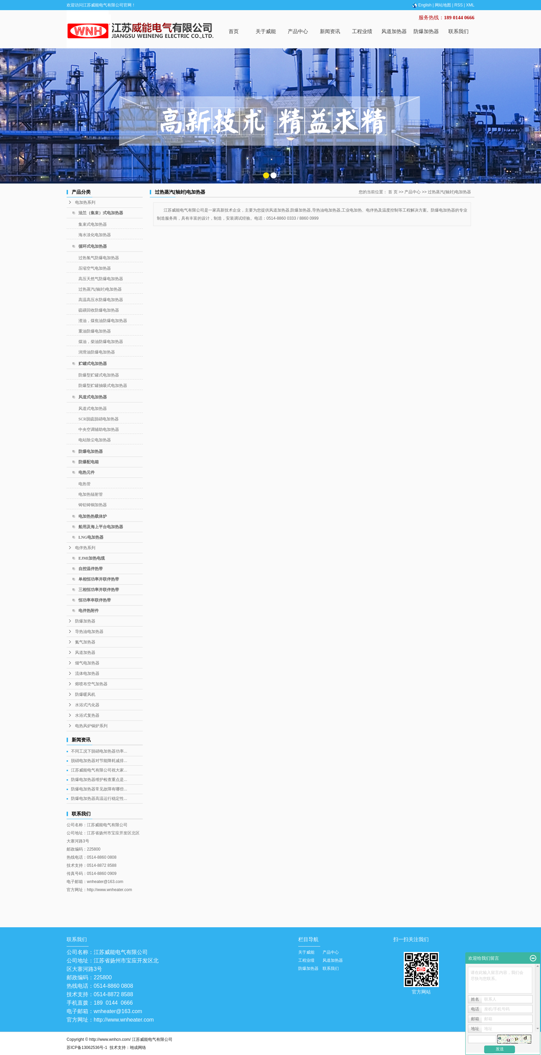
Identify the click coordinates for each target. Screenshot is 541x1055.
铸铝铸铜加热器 (92, 504)
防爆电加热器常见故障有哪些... (99, 789)
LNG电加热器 (90, 537)
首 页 (392, 192)
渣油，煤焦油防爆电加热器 (102, 320)
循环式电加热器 (92, 246)
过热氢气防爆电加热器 (98, 257)
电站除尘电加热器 (94, 440)
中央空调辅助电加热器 (98, 429)
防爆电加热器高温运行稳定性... (99, 798)
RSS (458, 5)
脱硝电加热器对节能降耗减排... (99, 760)
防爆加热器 (426, 31)
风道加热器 (394, 31)
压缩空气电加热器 (94, 268)
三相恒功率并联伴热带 (98, 589)
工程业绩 (362, 31)
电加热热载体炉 (92, 516)
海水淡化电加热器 (94, 234)
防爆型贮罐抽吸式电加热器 (102, 385)
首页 (234, 31)
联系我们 (458, 31)
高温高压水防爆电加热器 (100, 299)
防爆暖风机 (85, 694)
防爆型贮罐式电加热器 (98, 375)
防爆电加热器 (90, 451)
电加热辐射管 (90, 494)
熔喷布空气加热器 (91, 684)
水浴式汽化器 (87, 705)
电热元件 (86, 472)
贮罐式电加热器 (92, 363)
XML (470, 5)
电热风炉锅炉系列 (91, 725)
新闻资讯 (330, 31)
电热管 (84, 484)
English (421, 5)
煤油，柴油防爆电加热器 (100, 341)
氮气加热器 (85, 642)
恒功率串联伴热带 (94, 600)
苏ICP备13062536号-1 (87, 1047)
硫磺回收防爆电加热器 (98, 310)
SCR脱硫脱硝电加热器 (98, 419)
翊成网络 (138, 1047)
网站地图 (443, 5)
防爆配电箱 (88, 462)
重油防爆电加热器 (94, 331)
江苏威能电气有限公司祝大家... (99, 770)
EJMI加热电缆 (91, 558)
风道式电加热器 (92, 397)
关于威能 (266, 31)
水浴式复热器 (87, 715)
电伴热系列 (85, 547)
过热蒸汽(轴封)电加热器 (100, 289)
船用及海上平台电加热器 (100, 526)
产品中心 (298, 31)
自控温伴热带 (90, 568)
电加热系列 (85, 202)
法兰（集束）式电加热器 (100, 213)
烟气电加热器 (87, 663)
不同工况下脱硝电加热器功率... (99, 751)
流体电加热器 (87, 673)
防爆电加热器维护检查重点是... (99, 779)
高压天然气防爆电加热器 (100, 278)
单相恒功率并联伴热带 (98, 579)
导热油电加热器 (89, 631)
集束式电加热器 (92, 224)
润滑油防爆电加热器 (96, 352)
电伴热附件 (88, 610)
